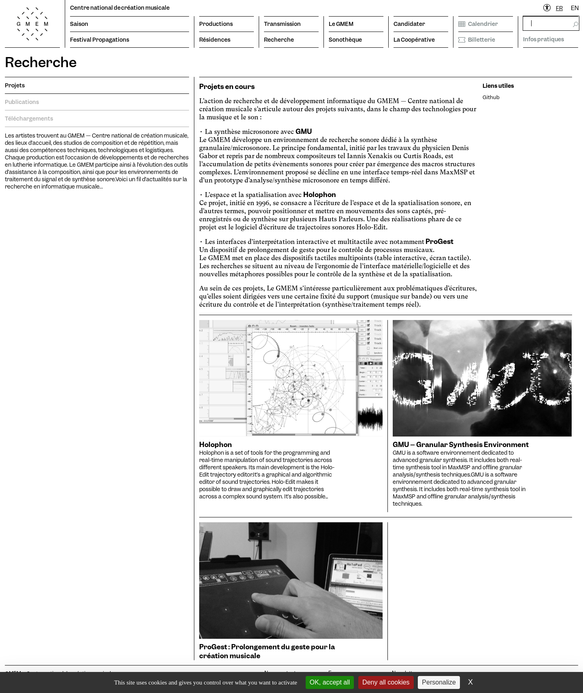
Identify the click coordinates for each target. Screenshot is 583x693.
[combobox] (559, 8)
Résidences (214, 39)
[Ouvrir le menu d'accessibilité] (547, 8)
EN (575, 8)
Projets (15, 85)
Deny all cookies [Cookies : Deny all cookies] (386, 682)
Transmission (282, 24)
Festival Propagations (99, 39)
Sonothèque (345, 39)
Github (491, 97)
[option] (575, 8)
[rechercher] (551, 23)
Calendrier (478, 24)
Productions (216, 24)
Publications (22, 102)
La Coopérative (414, 39)
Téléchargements (29, 118)
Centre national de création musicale (120, 7)
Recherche (279, 39)
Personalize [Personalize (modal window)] (439, 682)
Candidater (409, 24)
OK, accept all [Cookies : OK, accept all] (330, 682)
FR (559, 8)
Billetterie (476, 39)
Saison (79, 24)
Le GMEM (341, 24)
